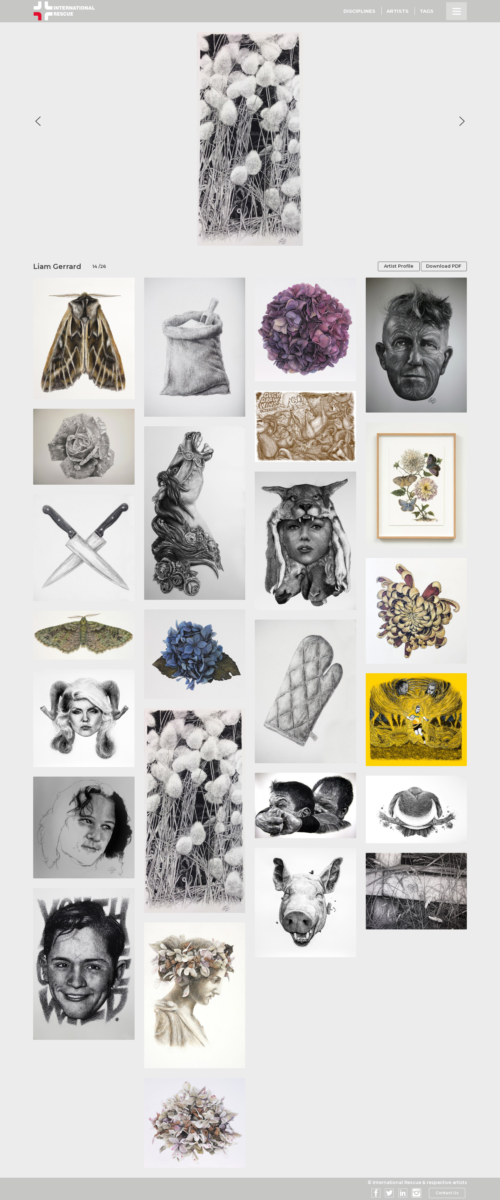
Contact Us (447, 1193)
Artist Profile (395, 266)
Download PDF (442, 266)
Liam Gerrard (57, 266)
